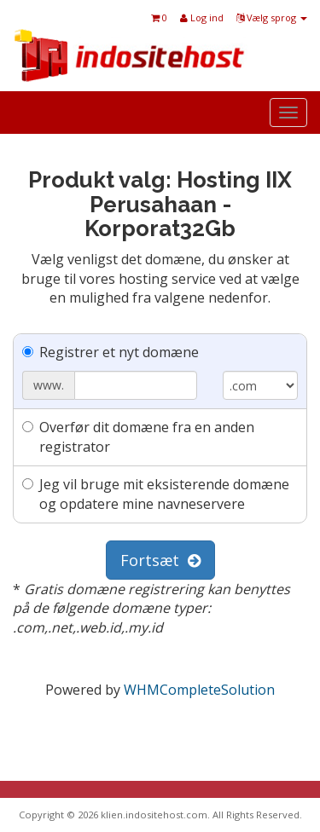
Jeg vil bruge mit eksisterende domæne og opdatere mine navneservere (155, 494)
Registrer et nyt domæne (110, 352)
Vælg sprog (271, 17)
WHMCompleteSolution (199, 689)
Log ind (202, 17)
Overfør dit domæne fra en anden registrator (138, 437)
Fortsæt (160, 560)
